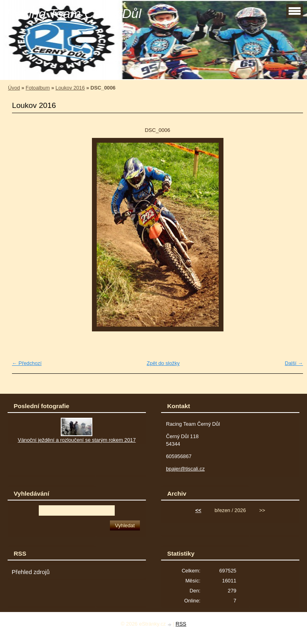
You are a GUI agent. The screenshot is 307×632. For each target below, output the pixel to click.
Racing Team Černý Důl (74, 13)
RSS (180, 624)
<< (198, 510)
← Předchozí (27, 363)
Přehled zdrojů (31, 572)
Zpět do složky (163, 363)
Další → (294, 363)
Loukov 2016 (70, 88)
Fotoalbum (38, 88)
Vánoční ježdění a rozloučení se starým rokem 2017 (77, 440)
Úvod (14, 88)
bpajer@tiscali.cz (185, 469)
